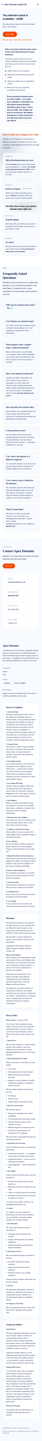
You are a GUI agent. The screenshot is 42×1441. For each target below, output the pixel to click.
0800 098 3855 (10, 526)
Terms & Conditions (20, 683)
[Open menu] (38, 4)
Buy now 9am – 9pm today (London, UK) (17, 40)
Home (5, 671)
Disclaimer (7, 683)
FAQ (4, 675)
